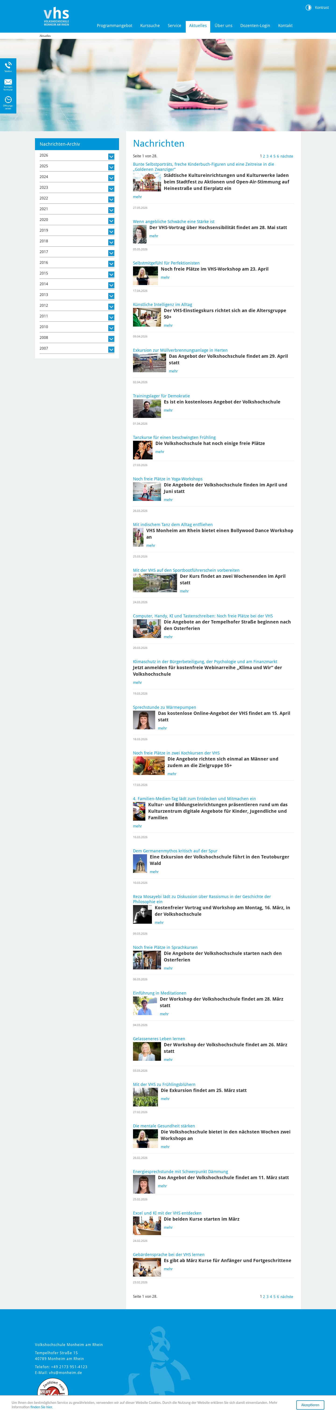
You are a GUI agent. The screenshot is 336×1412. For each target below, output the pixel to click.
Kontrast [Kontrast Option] (322, 7)
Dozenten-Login (255, 25)
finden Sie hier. (42, 1407)
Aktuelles (198, 25)
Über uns (223, 25)
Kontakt (285, 25)
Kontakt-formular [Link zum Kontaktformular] (8, 88)
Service (174, 25)
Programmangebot (114, 25)
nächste (286, 156)
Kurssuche (150, 25)
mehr (137, 197)
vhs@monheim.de (65, 1373)
